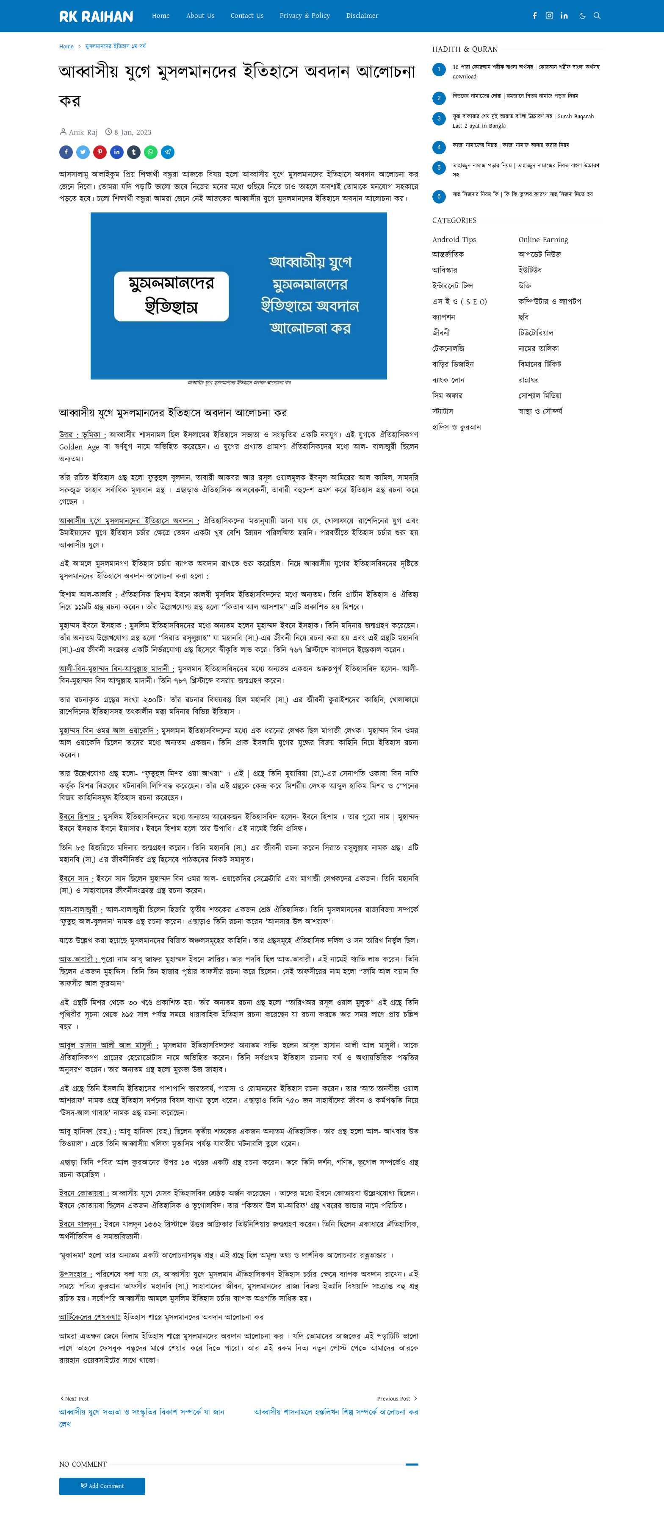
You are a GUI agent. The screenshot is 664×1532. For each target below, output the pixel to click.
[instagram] (549, 16)
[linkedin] (564, 16)
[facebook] (534, 16)
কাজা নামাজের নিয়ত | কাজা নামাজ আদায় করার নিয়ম (511, 145)
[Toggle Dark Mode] (582, 16)
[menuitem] (161, 16)
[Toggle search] (597, 15)
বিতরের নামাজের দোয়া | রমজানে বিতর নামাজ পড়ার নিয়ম (515, 96)
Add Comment (102, 1486)
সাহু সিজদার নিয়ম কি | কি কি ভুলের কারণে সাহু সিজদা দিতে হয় (523, 194)
